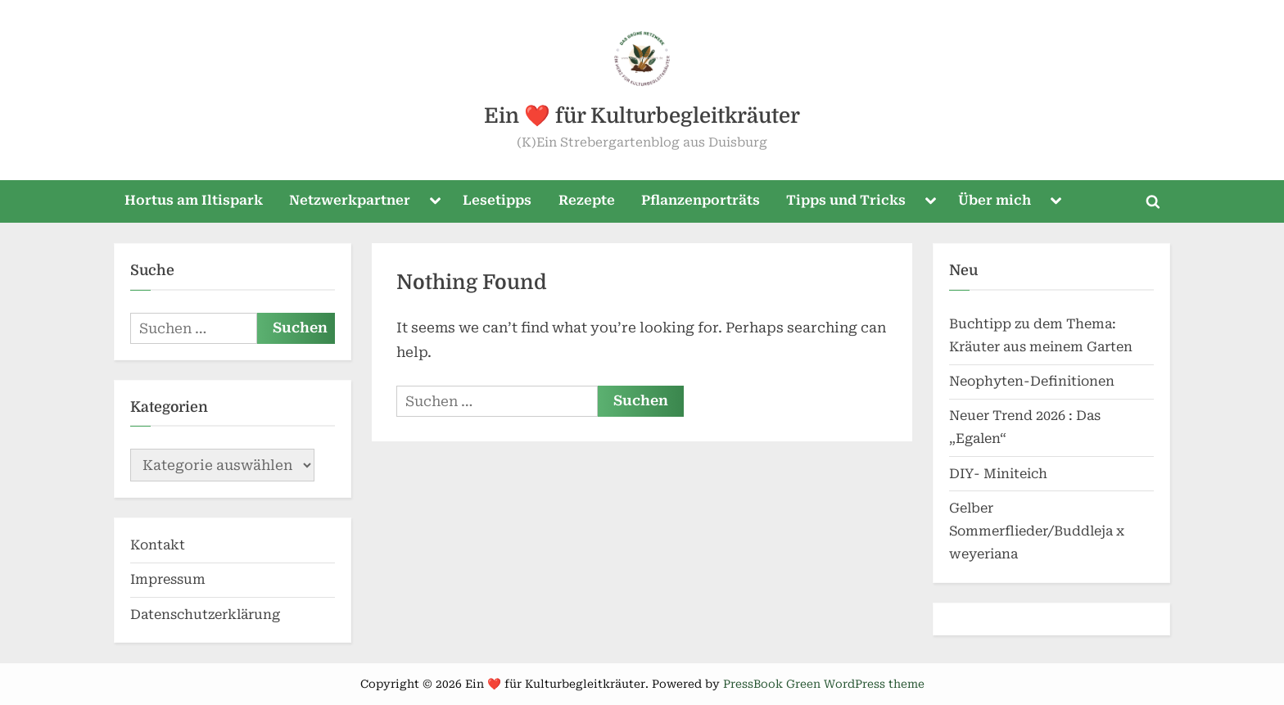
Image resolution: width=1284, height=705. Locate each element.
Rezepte (586, 200)
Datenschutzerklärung (205, 614)
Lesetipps (497, 200)
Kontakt (157, 545)
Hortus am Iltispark (193, 200)
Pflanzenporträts (700, 200)
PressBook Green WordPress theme (824, 683)
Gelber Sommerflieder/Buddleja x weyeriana (1036, 531)
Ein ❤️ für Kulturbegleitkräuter (642, 116)
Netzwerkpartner (349, 200)
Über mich (994, 200)
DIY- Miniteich (998, 473)
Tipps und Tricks (846, 200)
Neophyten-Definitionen (1031, 381)
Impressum (168, 579)
